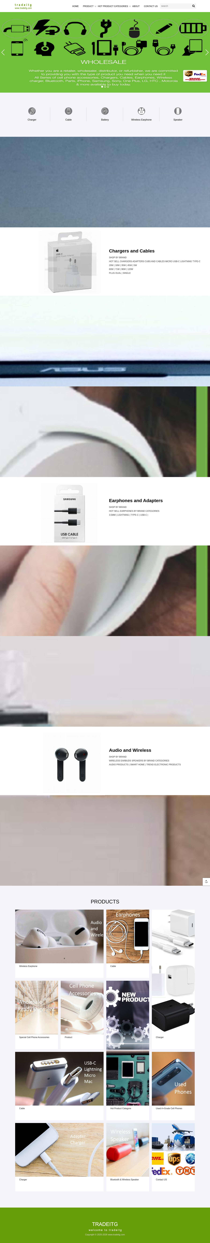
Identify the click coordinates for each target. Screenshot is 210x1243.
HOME (75, 6)
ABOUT (136, 6)
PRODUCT (88, 6)
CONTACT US (151, 6)
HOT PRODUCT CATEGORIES (113, 6)
